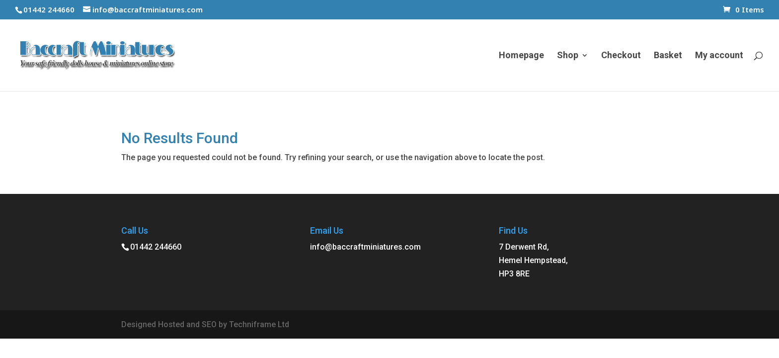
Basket (668, 56)
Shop (567, 56)
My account (719, 56)
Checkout (621, 56)
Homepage (521, 56)
